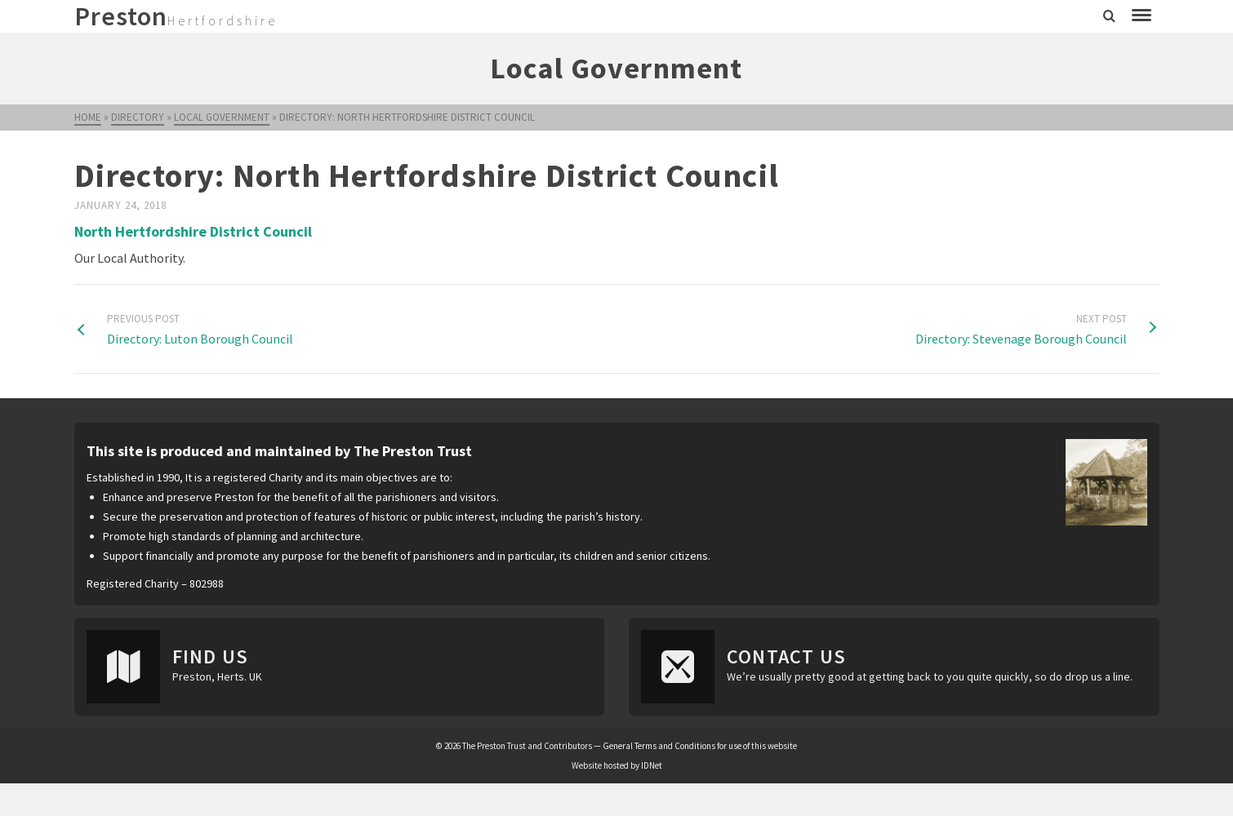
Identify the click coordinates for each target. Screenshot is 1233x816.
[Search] (1109, 16)
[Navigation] (1142, 16)
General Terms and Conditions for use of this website (700, 746)
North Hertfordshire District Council (193, 231)
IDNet (651, 765)
